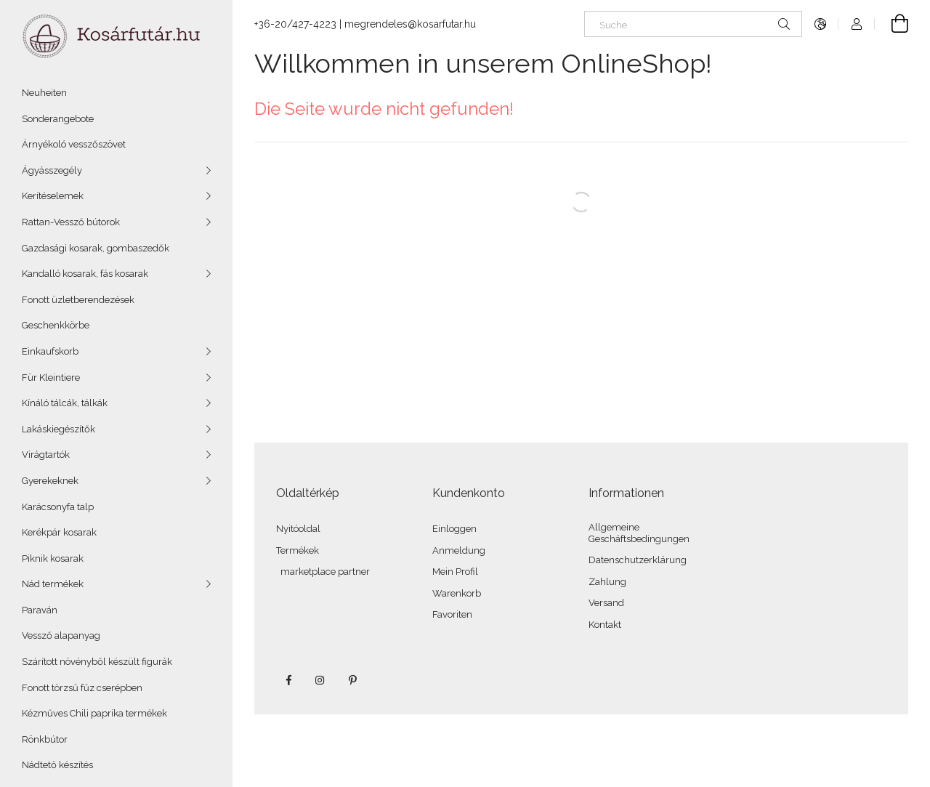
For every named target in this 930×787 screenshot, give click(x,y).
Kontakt (605, 624)
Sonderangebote (58, 118)
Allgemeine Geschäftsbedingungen (639, 533)
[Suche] (693, 24)
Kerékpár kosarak (59, 532)
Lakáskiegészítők (58, 429)
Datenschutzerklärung (638, 559)
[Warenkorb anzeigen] (891, 24)
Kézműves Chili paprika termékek (94, 713)
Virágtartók (46, 454)
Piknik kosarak (53, 558)
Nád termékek (53, 583)
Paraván (39, 610)
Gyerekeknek (50, 480)
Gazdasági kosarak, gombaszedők (95, 248)
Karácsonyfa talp (58, 506)
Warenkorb (456, 593)
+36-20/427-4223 (295, 24)
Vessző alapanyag (61, 635)
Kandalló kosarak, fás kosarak (85, 273)
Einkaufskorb (50, 351)
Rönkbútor (45, 739)
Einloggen (454, 528)
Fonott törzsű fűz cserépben (82, 687)
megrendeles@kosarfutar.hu (410, 24)
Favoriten (452, 614)
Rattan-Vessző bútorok (71, 222)
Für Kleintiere (51, 377)
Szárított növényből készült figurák (97, 661)
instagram (320, 680)
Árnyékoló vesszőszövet (74, 144)
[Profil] (856, 24)
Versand (606, 602)
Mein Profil (455, 571)
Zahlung (607, 581)
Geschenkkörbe (55, 325)
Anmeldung (458, 550)
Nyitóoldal (298, 528)
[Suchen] (784, 24)
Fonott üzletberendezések (78, 299)
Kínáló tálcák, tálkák (65, 402)
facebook (288, 680)
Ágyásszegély (52, 170)
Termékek (297, 550)
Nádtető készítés (57, 764)
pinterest (352, 680)
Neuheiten (44, 92)
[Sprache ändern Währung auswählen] (820, 24)
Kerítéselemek (53, 195)
